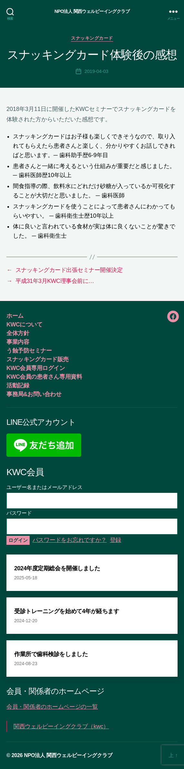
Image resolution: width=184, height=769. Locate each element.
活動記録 (17, 385)
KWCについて (24, 324)
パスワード (19, 513)
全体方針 (17, 333)
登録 (115, 540)
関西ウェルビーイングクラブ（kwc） (61, 726)
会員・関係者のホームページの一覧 (52, 707)
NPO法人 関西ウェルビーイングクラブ (92, 11)
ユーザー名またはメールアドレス (44, 487)
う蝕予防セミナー (29, 350)
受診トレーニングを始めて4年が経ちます (66, 611)
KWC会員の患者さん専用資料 (44, 377)
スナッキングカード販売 (37, 359)
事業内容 (17, 342)
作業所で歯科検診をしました (51, 654)
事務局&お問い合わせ (33, 394)
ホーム (15, 316)
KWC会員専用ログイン (35, 368)
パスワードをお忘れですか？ (70, 540)
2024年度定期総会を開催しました (57, 568)
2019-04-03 (96, 71)
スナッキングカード (92, 38)
